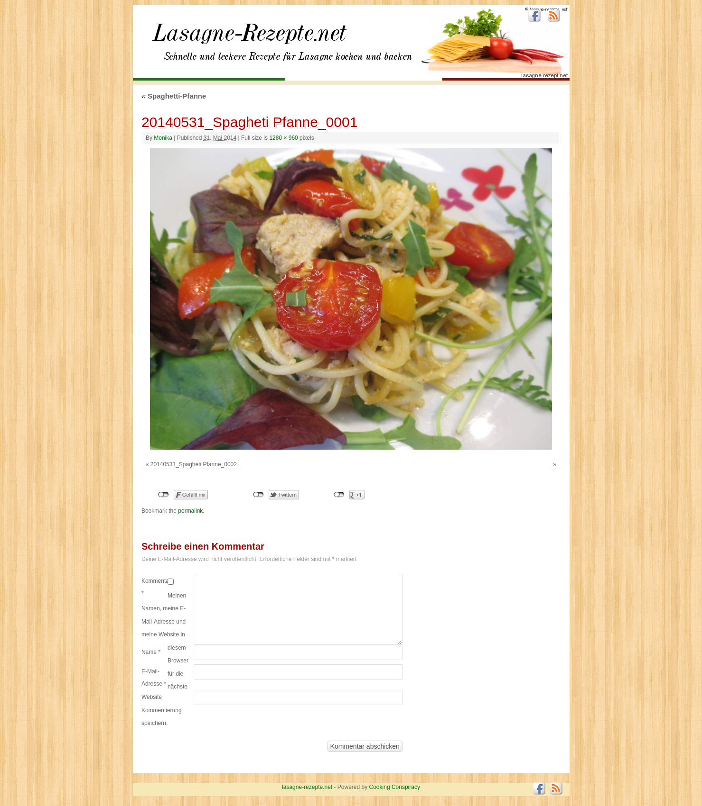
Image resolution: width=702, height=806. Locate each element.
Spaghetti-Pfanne (173, 96)
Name (150, 652)
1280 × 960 (283, 138)
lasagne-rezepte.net (249, 38)
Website (151, 697)
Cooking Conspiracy (394, 787)
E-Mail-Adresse (153, 677)
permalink (190, 510)
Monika (163, 138)
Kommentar (154, 587)
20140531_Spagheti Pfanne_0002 (193, 464)
